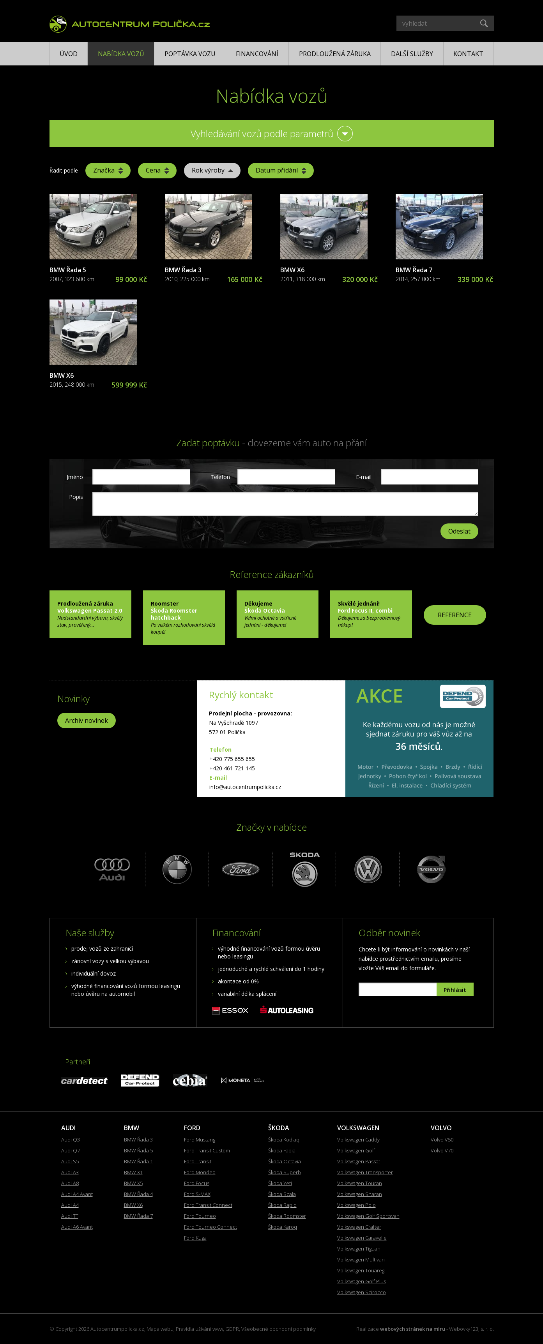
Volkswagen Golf (356, 1150)
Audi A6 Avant (77, 1226)
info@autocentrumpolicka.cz (245, 787)
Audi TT (69, 1215)
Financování (257, 53)
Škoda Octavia (284, 1161)
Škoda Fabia (281, 1150)
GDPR (232, 1328)
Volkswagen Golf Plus (361, 1281)
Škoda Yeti (280, 1183)
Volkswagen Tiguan (358, 1248)
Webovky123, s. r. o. (471, 1328)
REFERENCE (455, 615)
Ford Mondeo (200, 1172)
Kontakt (468, 53)
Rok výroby (212, 170)
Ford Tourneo (200, 1215)
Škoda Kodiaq (283, 1139)
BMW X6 (292, 270)
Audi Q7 (70, 1150)
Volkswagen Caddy (358, 1139)
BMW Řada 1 (138, 1161)
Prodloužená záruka (335, 53)
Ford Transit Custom (207, 1150)
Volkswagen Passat (358, 1161)
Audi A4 (70, 1204)
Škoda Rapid (282, 1204)
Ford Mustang (199, 1139)
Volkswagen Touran (359, 1183)
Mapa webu (160, 1328)
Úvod (69, 53)
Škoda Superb (284, 1172)
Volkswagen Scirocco (361, 1292)
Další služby (412, 53)
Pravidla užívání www (199, 1328)
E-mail (363, 477)
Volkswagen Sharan (359, 1194)
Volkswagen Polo (356, 1204)
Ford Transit (197, 1161)
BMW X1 (133, 1172)
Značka (108, 170)
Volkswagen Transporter (365, 1172)
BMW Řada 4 (138, 1194)
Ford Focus (196, 1183)
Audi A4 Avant (77, 1194)
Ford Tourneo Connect (210, 1226)
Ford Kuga (195, 1237)
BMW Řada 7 (414, 270)
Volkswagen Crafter (359, 1226)
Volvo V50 (442, 1139)
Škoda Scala (282, 1194)
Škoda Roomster (287, 1215)
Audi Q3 (70, 1139)
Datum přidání (281, 170)
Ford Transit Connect (208, 1204)
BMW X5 (133, 1183)
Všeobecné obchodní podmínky (278, 1328)
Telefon (219, 477)
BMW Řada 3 (183, 270)
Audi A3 (70, 1172)
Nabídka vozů (121, 53)
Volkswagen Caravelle (362, 1237)
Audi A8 (70, 1183)
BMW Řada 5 (68, 270)
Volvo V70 (442, 1150)
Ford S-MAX (197, 1194)
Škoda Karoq (282, 1226)
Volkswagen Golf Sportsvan (368, 1215)
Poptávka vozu (190, 53)
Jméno (75, 477)
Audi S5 (70, 1161)
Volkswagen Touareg (360, 1270)
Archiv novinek (86, 720)
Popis (76, 496)
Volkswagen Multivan (361, 1259)
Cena (157, 170)
